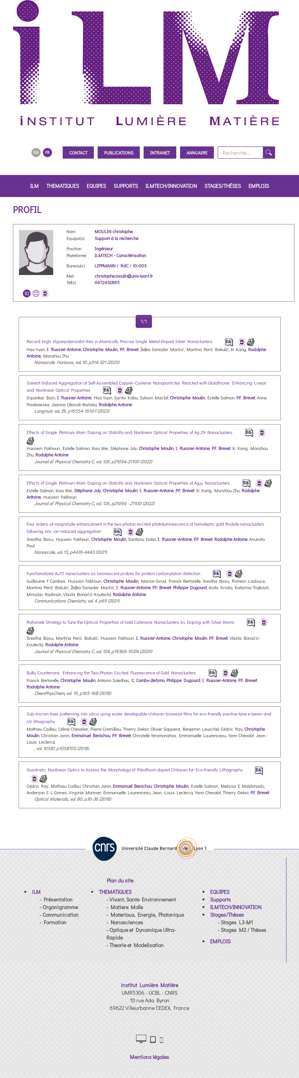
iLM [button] (34, 185)
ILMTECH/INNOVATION (171, 185)
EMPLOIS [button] (258, 185)
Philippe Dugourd (190, 587)
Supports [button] (126, 185)
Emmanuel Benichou (90, 735)
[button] (36, 891)
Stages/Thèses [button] (222, 185)
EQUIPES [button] (96, 185)
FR (47, 152)
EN (35, 152)
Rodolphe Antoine (115, 404)
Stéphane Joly (87, 490)
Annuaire (197, 152)
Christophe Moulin (100, 349)
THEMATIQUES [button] (62, 185)
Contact (78, 152)
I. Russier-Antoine (64, 349)
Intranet (160, 152)
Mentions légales (149, 1057)
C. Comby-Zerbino (148, 680)
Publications (118, 152)
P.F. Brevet (129, 349)
